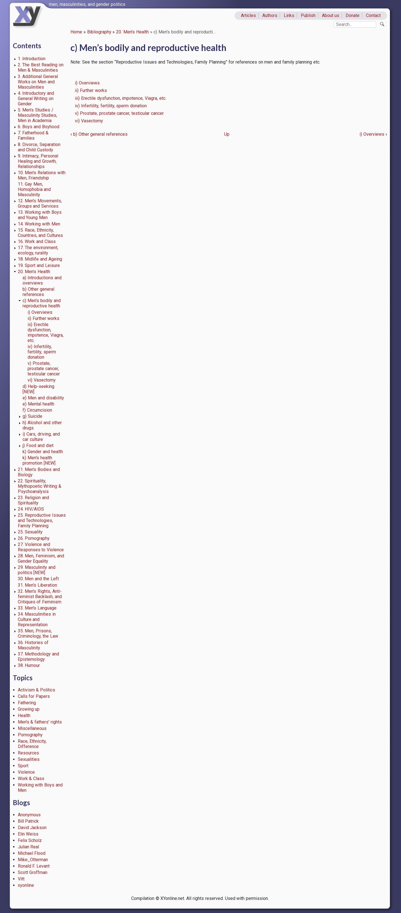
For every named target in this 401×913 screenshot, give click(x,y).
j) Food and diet (38, 445)
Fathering (27, 702)
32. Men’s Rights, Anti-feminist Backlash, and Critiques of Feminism (40, 596)
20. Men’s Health (132, 32)
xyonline (26, 885)
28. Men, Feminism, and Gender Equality (41, 558)
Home (76, 32)
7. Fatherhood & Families (33, 135)
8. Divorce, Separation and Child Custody (39, 147)
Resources (28, 753)
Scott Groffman (33, 872)
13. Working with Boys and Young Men (40, 215)
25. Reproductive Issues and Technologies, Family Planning (42, 520)
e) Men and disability (43, 397)
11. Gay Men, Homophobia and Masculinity (34, 189)
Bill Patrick (28, 821)
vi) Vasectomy (42, 380)
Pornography (30, 734)
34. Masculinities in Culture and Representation (37, 619)
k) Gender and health (43, 451)
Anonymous (29, 814)
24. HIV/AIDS (31, 509)
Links (289, 15)
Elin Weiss (28, 834)
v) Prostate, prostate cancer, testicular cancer (44, 369)
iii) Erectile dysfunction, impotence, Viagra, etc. (45, 332)
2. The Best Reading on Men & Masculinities (40, 67)
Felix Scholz (30, 840)
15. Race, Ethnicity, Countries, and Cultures (40, 232)
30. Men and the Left (38, 578)
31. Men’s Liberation (37, 585)
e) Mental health (38, 404)
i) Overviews (40, 312)
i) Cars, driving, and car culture (41, 436)
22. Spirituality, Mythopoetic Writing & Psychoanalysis (40, 486)
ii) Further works (44, 318)
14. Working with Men (39, 224)
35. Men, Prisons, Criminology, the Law (38, 633)
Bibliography (99, 32)
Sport (23, 765)
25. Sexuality (30, 532)
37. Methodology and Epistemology (38, 656)
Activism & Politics (36, 690)
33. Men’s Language (37, 608)
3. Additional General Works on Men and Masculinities (38, 82)
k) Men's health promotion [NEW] (39, 460)
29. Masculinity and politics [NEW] (37, 570)
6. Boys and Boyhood (38, 126)
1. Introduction (32, 58)
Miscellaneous (32, 728)
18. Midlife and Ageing (40, 259)
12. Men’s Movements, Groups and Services (40, 203)
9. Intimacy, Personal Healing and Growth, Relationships (38, 161)
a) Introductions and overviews (42, 280)
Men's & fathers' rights (40, 722)
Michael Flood (32, 853)
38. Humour (29, 665)
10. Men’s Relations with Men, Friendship (41, 175)
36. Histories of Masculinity (33, 645)
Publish (308, 15)
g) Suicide (32, 416)
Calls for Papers (34, 696)
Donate (353, 15)
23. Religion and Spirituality (33, 500)
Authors (269, 15)
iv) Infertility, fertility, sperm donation (42, 352)
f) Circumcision (37, 410)
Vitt (21, 879)
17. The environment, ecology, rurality (38, 250)
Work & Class (31, 778)
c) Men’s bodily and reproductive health (41, 303)
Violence (26, 772)
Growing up (29, 709)
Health (24, 715)
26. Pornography (34, 538)
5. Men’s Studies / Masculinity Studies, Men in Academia (37, 115)
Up (226, 134)
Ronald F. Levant (34, 866)
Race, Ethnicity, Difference (32, 744)
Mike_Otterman (33, 859)
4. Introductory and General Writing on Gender (36, 98)
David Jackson (32, 827)
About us (330, 15)
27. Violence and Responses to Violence (41, 547)
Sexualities (29, 759)
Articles (248, 15)
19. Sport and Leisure (39, 265)
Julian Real (28, 846)
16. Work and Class (37, 241)
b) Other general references (38, 291)
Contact (373, 15)
